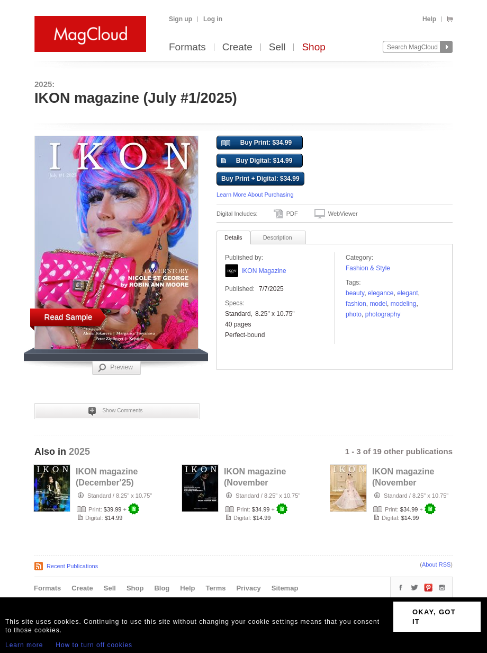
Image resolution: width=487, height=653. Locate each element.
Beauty (355, 293)
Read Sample (68, 316)
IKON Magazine (263, 271)
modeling (404, 303)
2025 (79, 451)
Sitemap (285, 588)
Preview (115, 368)
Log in (212, 19)
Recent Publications (72, 566)
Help (429, 19)
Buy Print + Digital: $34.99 (260, 178)
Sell (277, 47)
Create (237, 47)
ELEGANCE (381, 293)
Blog (161, 588)
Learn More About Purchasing (255, 194)
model (378, 303)
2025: (44, 84)
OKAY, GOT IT (434, 616)
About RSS (436, 564)
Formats (187, 47)
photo (354, 314)
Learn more (24, 645)
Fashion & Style (368, 268)
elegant (407, 293)
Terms (215, 588)
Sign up (180, 19)
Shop (313, 47)
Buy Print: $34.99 (256, 143)
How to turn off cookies (94, 645)
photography (383, 314)
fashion (356, 303)
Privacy (249, 588)
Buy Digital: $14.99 (256, 161)
